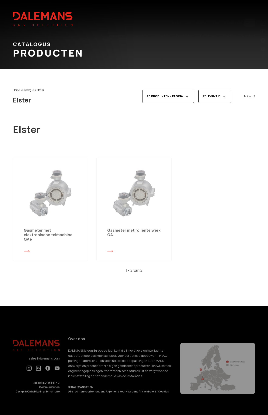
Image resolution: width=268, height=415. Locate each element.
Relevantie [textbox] (211, 97)
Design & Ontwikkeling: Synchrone (38, 396)
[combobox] (168, 97)
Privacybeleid (148, 396)
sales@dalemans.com (44, 363)
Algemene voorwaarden (121, 396)
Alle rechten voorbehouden (86, 396)
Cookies (163, 396)
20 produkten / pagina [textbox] (165, 97)
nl (249, 13)
